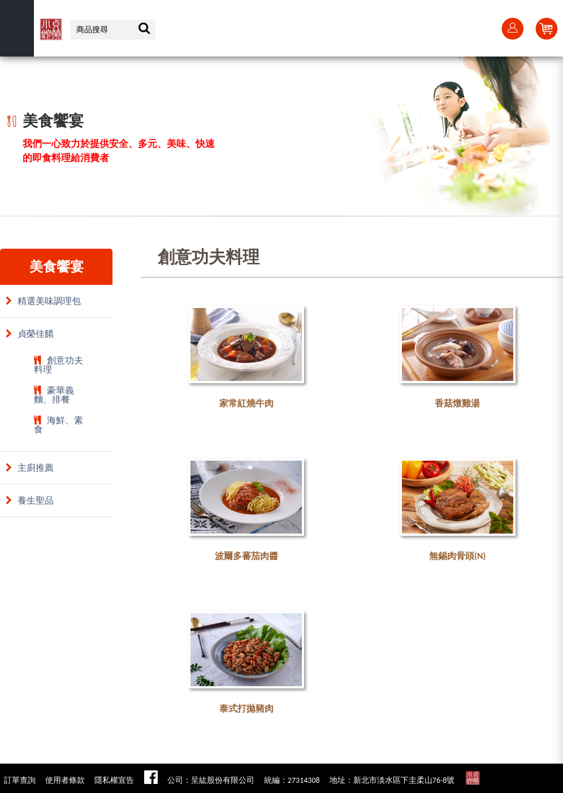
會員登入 (512, 28)
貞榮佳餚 (30, 333)
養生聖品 (30, 500)
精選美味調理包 (43, 301)
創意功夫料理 (58, 365)
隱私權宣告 (114, 780)
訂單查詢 (20, 780)
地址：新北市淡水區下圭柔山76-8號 (392, 780)
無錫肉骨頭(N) (457, 556)
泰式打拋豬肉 (246, 708)
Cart (546, 28)
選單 (17, 28)
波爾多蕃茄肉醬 (246, 556)
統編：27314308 (292, 780)
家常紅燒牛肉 (246, 403)
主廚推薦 (30, 467)
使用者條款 (65, 780)
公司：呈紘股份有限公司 (210, 780)
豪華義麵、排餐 (54, 395)
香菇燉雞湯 (457, 403)
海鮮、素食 (58, 425)
